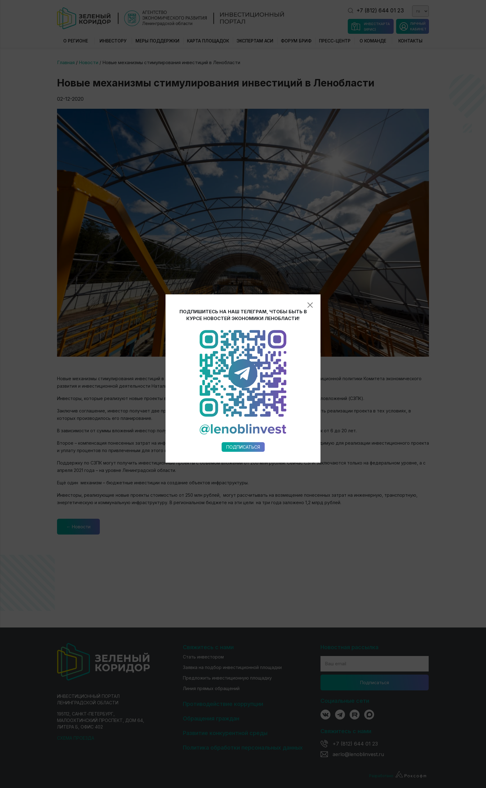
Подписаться (243, 329)
